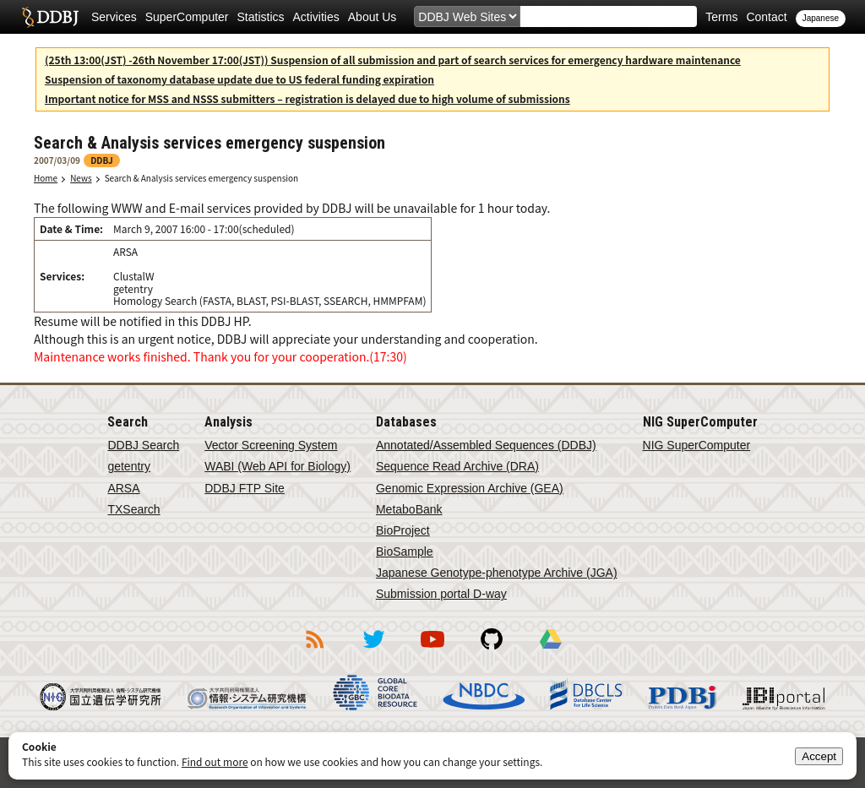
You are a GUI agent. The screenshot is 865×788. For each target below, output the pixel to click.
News (81, 177)
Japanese (820, 18)
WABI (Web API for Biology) (277, 466)
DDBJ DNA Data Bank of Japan (50, 17)
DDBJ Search (143, 445)
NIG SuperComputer (697, 445)
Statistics (261, 17)
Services (114, 17)
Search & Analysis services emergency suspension (202, 177)
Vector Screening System (270, 445)
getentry (128, 466)
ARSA (123, 488)
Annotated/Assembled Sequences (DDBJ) (486, 445)
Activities (316, 17)
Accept (819, 756)
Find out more (215, 761)
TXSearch (133, 509)
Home (45, 177)
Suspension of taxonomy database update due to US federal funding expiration (239, 79)
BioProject (403, 530)
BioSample (404, 551)
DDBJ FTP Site (244, 488)
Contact (766, 17)
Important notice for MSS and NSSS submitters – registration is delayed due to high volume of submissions (307, 98)
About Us (372, 17)
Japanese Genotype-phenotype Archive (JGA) (496, 572)
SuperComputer (187, 17)
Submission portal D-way (441, 594)
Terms (721, 17)
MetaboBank (409, 509)
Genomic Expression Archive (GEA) (469, 488)
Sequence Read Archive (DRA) (457, 466)
